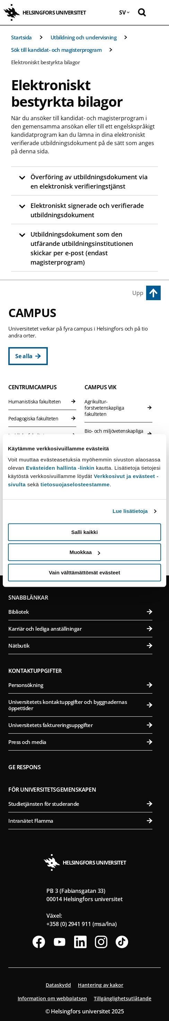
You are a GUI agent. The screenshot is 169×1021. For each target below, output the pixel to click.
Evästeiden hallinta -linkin (60, 468)
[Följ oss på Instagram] (101, 942)
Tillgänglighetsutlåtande (122, 998)
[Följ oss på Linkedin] (80, 942)
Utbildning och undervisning (84, 37)
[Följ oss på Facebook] (39, 942)
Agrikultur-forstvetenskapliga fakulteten (118, 407)
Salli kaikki (84, 532)
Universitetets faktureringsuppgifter (80, 725)
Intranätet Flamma (80, 820)
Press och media (80, 741)
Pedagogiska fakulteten (42, 418)
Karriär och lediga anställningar (80, 628)
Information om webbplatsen (52, 998)
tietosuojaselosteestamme (75, 484)
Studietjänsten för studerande (80, 803)
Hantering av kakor (100, 985)
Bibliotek (80, 611)
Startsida (21, 37)
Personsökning (80, 684)
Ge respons (24, 767)
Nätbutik (80, 645)
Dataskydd (58, 985)
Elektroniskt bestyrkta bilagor (45, 62)
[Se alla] (28, 356)
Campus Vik (100, 387)
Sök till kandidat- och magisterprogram (56, 49)
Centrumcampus (32, 387)
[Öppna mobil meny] (158, 12)
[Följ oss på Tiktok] (122, 942)
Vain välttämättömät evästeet (84, 572)
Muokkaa (85, 552)
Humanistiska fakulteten (42, 401)
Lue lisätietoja (130, 511)
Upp (137, 293)
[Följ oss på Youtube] (59, 942)
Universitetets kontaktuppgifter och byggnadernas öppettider (80, 705)
